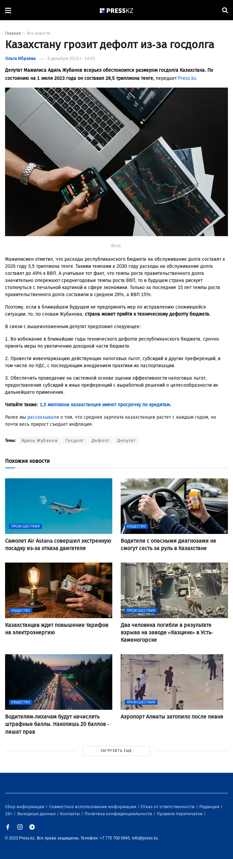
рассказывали (43, 417)
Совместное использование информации (93, 806)
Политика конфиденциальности (119, 813)
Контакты (70, 813)
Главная (13, 33)
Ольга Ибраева (20, 58)
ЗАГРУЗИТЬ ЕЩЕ (116, 751)
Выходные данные (37, 813)
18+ (9, 813)
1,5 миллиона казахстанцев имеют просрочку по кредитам (105, 405)
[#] (117, 10)
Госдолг (74, 440)
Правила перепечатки (180, 813)
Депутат (126, 440)
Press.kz (187, 78)
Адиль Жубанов (40, 440)
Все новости (38, 33)
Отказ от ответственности (168, 806)
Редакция (209, 806)
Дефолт (101, 440)
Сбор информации (25, 806)
